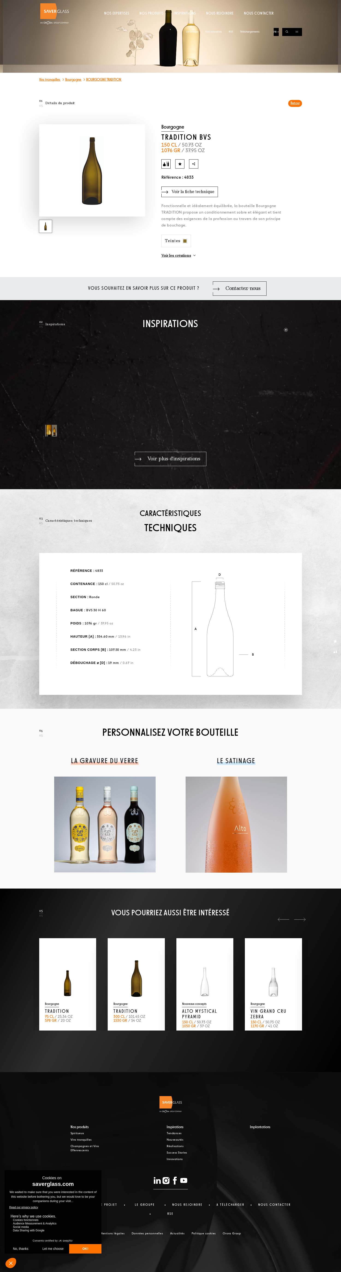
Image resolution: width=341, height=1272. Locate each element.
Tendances (174, 1133)
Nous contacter (259, 22)
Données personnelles (147, 1233)
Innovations (175, 1159)
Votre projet (104, 1204)
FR (275, 4)
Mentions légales (112, 1233)
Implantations (260, 1127)
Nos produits (151, 22)
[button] (286, 330)
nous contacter (274, 1204)
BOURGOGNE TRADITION (104, 80)
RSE (231, 4)
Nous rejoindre (220, 22)
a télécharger (230, 1204)
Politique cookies (204, 1233)
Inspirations (185, 22)
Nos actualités (213, 4)
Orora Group (232, 1233)
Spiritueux (77, 1133)
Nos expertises (117, 22)
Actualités (177, 1233)
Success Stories (177, 1152)
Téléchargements (249, 4)
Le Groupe (192, 4)
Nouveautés (175, 1140)
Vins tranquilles (50, 80)
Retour (295, 103)
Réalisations (175, 1146)
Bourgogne (73, 80)
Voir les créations (176, 255)
